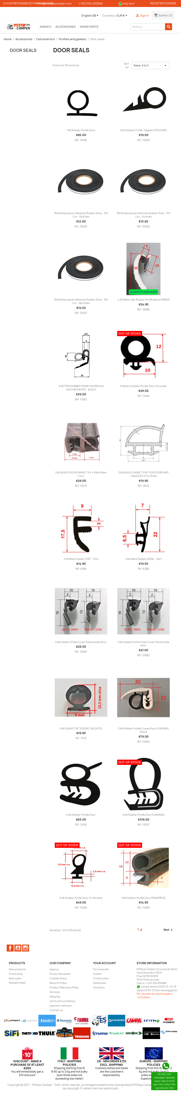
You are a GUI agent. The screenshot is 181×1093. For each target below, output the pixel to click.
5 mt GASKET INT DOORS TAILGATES (81, 728)
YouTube (17, 948)
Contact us (56, 1010)
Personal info (101, 969)
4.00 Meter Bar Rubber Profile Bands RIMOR (143, 299)
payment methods (61, 1005)
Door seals (23, 50)
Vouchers (99, 987)
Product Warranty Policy (64, 987)
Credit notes (101, 978)
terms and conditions (62, 1001)
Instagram (25, 948)
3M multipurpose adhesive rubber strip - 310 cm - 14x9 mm (143, 214)
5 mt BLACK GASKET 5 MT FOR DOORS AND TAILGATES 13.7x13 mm (143, 474)
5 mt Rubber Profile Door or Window (80, 898)
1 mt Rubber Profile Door (80, 130)
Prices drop (16, 973)
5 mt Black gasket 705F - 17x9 (81, 559)
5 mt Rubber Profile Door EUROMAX (144, 814)
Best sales (15, 978)
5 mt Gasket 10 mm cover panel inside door (81, 642)
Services (55, 992)
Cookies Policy (58, 978)
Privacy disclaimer (60, 973)
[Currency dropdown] (122, 16)
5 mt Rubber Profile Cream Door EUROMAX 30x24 (143, 730)
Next (169, 930)
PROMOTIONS (17, 983)
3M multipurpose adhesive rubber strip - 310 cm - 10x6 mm (81, 214)
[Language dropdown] (91, 16)
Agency (45, 27)
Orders (97, 973)
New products (17, 969)
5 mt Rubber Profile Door (81, 814)
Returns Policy (58, 983)
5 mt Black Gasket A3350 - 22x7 (143, 559)
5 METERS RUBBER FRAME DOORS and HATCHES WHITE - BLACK (81, 387)
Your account (104, 963)
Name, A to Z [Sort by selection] (150, 65)
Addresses (99, 983)
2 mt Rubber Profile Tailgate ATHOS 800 (143, 130)
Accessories (65, 27)
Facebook (10, 948)
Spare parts (89, 27)
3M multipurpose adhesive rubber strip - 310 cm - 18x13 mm (81, 301)
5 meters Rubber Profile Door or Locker (143, 386)
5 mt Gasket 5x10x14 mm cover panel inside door (143, 643)
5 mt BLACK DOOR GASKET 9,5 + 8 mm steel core (81, 474)
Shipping (55, 996)
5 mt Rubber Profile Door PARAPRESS (143, 898)
